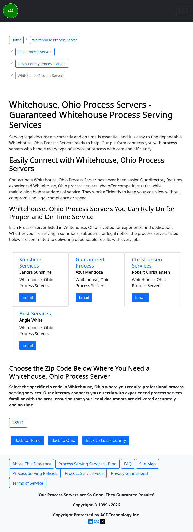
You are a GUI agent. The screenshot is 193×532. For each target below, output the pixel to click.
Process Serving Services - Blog (88, 464)
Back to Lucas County (106, 440)
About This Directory (31, 464)
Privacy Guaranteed (129, 473)
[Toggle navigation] (183, 11)
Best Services (35, 313)
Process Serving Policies (34, 473)
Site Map (147, 464)
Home (16, 40)
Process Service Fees (84, 473)
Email (28, 297)
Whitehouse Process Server (54, 40)
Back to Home (27, 440)
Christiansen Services (147, 262)
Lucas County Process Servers (42, 63)
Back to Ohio (63, 440)
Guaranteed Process (90, 262)
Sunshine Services (30, 262)
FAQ (128, 464)
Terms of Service (27, 483)
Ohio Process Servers (35, 51)
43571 (18, 422)
